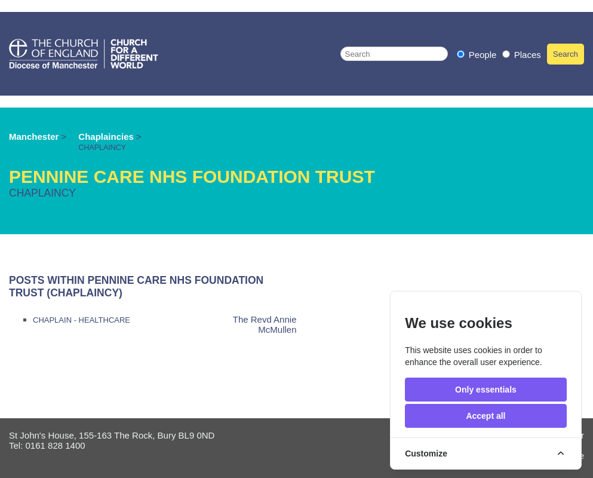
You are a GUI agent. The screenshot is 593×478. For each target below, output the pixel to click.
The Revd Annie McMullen (265, 324)
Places (521, 55)
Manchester (34, 136)
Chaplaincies (107, 136)
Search (565, 54)
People (478, 55)
